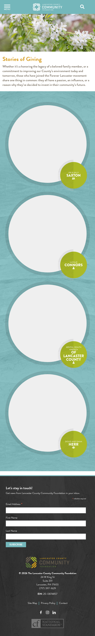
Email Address (14, 504)
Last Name (11, 531)
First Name (11, 518)
